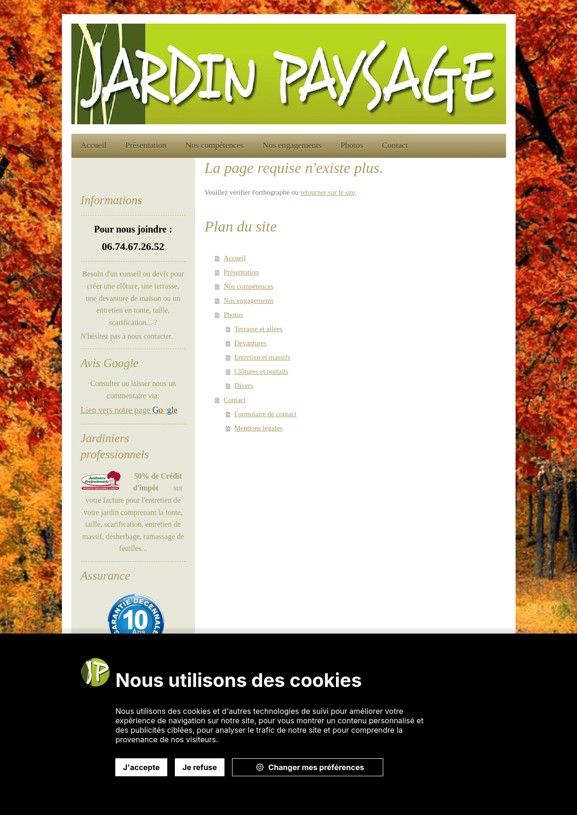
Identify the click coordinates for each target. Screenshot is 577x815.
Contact (235, 399)
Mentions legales (258, 428)
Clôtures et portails (261, 371)
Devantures (250, 343)
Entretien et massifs (262, 357)
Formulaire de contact (265, 414)
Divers (243, 385)
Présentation (241, 272)
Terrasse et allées (258, 329)
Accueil (235, 258)
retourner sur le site (327, 192)
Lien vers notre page (129, 410)
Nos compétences (248, 286)
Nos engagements (249, 300)
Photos (233, 314)
